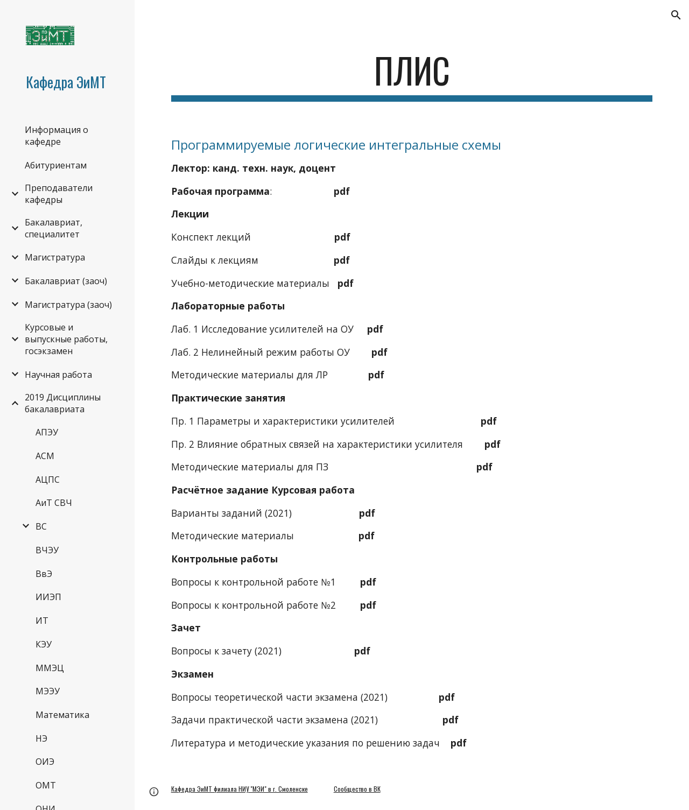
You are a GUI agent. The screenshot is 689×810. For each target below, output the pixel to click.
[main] (412, 75)
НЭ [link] (41, 738)
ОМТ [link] (46, 785)
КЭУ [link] (44, 644)
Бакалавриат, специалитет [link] (53, 228)
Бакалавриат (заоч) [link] (66, 281)
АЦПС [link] (48, 479)
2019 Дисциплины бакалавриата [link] (63, 403)
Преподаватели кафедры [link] (59, 194)
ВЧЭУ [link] (47, 550)
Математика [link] (62, 715)
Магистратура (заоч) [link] (68, 305)
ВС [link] (41, 526)
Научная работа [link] (58, 375)
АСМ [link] (45, 456)
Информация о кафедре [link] (56, 135)
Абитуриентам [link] (56, 165)
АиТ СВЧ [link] (54, 503)
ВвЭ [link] (44, 574)
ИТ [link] (42, 620)
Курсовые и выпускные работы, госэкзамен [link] (66, 339)
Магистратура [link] (55, 257)
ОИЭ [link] (45, 761)
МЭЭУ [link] (48, 691)
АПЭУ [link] (47, 432)
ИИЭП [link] (48, 597)
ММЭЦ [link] (50, 668)
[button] (676, 15)
